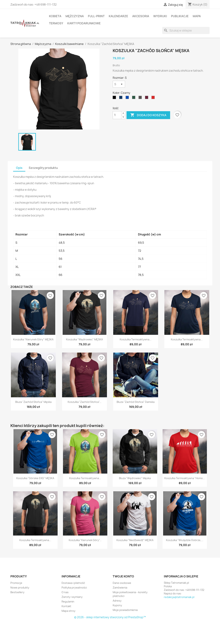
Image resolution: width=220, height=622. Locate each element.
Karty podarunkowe (84, 23)
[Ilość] (117, 115)
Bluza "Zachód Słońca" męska (33, 402)
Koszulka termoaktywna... (135, 339)
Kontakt (66, 606)
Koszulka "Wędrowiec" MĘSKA (84, 339)
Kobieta (55, 16)
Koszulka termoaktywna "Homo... (184, 478)
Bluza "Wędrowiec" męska (135, 478)
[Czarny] (115, 98)
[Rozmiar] (119, 84)
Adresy (117, 600)
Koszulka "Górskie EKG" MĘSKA (35, 478)
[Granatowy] (121, 98)
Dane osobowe (122, 583)
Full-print (96, 16)
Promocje (16, 583)
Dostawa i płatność (73, 583)
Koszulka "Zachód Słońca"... (84, 402)
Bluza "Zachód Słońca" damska (136, 402)
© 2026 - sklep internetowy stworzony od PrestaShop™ (110, 617)
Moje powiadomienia (125, 610)
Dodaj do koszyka (148, 115)
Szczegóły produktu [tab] (43, 168)
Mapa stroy (68, 611)
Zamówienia (120, 587)
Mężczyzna (74, 16)
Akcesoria (140, 16)
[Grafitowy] (141, 98)
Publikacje (180, 16)
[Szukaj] (186, 30)
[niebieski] (128, 98)
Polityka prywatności (74, 587)
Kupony (117, 605)
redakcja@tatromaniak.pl (179, 597)
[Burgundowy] (147, 98)
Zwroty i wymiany (72, 597)
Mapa (197, 16)
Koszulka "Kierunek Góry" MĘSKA (33, 339)
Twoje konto (123, 576)
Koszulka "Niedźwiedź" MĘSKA (134, 540)
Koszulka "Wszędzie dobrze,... (184, 540)
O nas (65, 592)
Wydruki (160, 16)
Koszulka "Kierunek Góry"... (85, 540)
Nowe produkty (19, 587)
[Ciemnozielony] (134, 98)
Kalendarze (118, 16)
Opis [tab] (19, 168)
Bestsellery (17, 592)
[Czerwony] (153, 98)
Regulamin (68, 601)
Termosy (56, 23)
